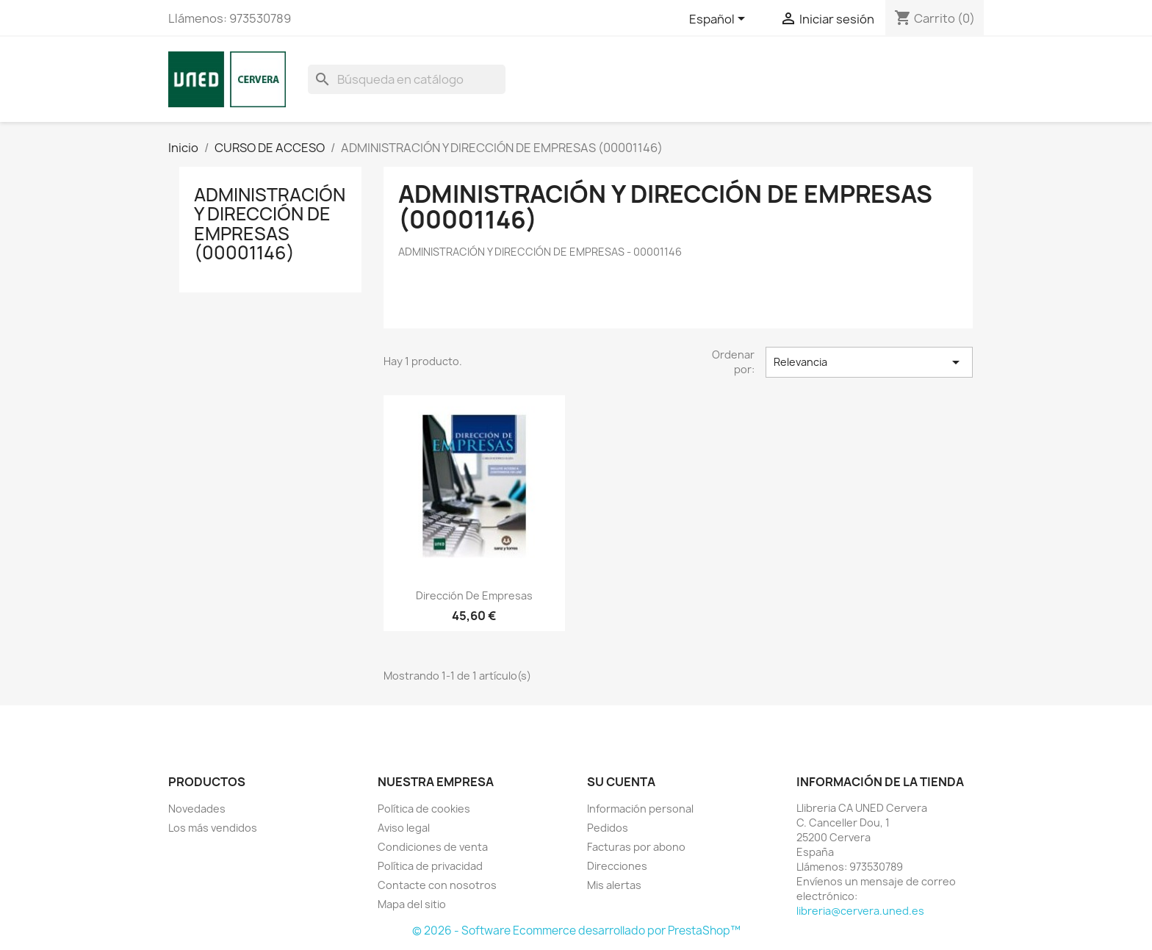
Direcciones (617, 866)
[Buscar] (406, 79)
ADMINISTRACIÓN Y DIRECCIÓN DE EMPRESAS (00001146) (269, 223)
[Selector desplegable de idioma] (719, 20)
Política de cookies (424, 809)
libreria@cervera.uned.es (860, 911)
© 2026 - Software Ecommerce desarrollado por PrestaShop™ (576, 930)
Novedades (197, 809)
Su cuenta (621, 782)
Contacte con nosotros (437, 885)
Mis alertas (614, 885)
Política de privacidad (430, 866)
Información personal (640, 809)
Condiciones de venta (433, 847)
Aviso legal (404, 828)
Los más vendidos (212, 828)
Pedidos (607, 828)
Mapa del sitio (412, 904)
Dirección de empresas (474, 595)
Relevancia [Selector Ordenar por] (869, 362)
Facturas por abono (636, 847)
